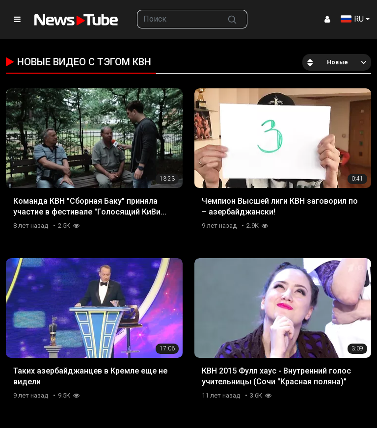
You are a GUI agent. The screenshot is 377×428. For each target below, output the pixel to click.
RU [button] (352, 19)
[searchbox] (177, 19)
